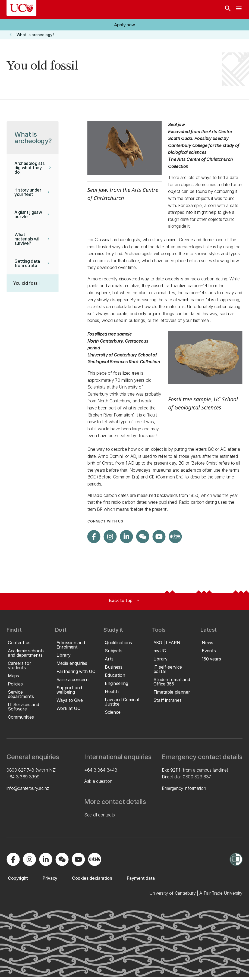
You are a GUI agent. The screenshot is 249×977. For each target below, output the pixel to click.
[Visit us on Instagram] (110, 536)
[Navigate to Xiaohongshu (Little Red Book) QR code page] (175, 536)
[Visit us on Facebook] (93, 536)
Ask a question (98, 781)
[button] (124, 24)
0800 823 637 (197, 776)
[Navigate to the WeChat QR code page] (142, 536)
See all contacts (99, 815)
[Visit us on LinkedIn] (126, 536)
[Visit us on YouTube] (159, 536)
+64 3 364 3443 (100, 770)
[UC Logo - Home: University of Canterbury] (21, 8)
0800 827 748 (20, 770)
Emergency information (184, 788)
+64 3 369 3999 (23, 776)
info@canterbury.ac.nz (28, 788)
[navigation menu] (238, 9)
